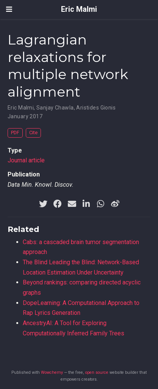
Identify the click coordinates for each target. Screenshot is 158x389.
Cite (33, 132)
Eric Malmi (79, 9)
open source (96, 372)
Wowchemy (52, 372)
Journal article (26, 160)
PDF (15, 132)
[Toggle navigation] (9, 9)
